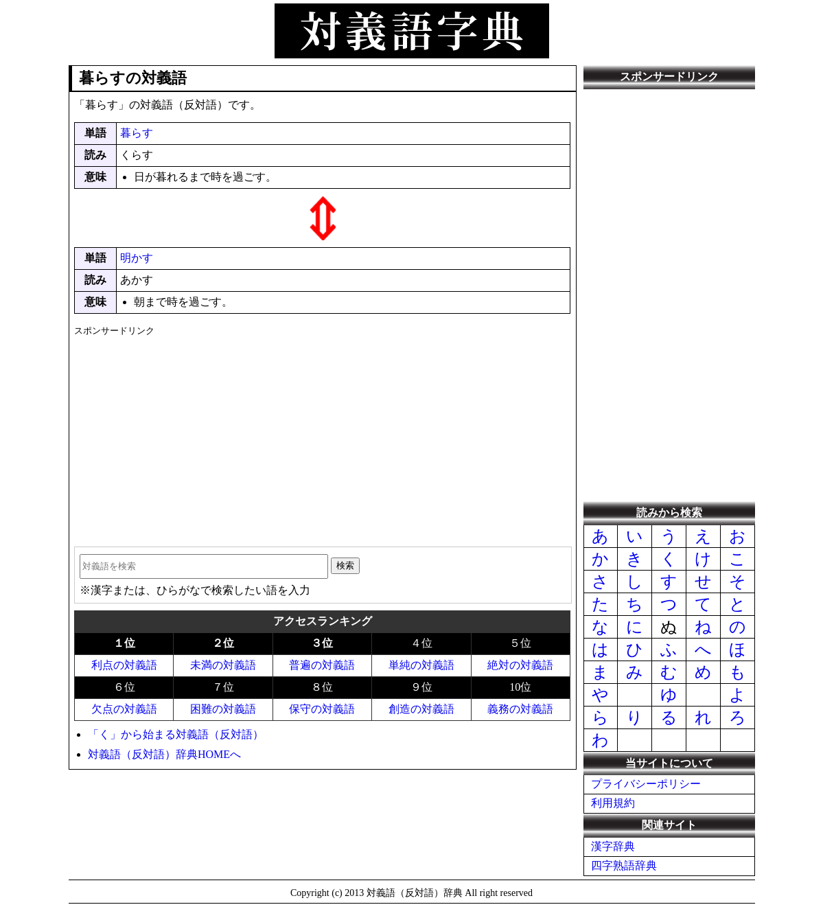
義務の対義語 (520, 709)
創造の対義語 (421, 709)
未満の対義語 (223, 665)
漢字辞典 (613, 846)
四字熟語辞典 (624, 865)
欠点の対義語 (124, 709)
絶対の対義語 (520, 665)
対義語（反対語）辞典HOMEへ (164, 754)
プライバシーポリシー (646, 784)
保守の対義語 (322, 709)
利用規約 (613, 803)
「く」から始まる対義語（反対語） (176, 734)
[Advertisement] (322, 437)
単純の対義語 (421, 665)
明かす (136, 258)
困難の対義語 (223, 709)
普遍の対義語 (322, 665)
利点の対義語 (124, 665)
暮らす (136, 133)
